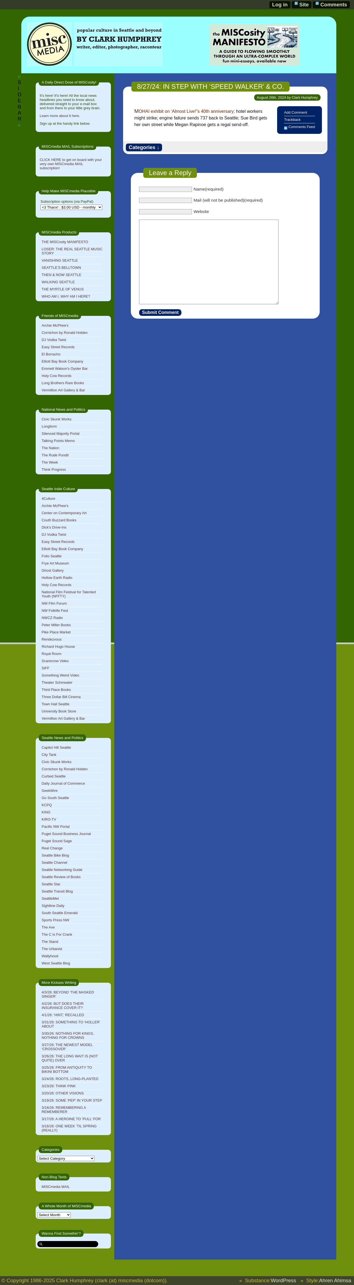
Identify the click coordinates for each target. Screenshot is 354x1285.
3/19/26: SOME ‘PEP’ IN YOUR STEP (71, 1100)
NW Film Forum (54, 603)
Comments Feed (301, 127)
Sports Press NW (55, 920)
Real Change (52, 848)
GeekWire (49, 791)
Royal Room (51, 654)
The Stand (49, 942)
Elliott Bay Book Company (62, 361)
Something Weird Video (60, 675)
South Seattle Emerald (59, 913)
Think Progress (53, 469)
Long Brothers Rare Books (62, 383)
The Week (49, 462)
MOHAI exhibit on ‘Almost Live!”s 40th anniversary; (184, 111)
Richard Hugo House (58, 646)
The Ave (47, 927)
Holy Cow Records (56, 376)
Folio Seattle (51, 556)
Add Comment (295, 112)
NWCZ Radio (52, 618)
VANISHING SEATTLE (59, 260)
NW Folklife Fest (54, 610)
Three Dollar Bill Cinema (60, 697)
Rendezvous (51, 639)
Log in (280, 4)
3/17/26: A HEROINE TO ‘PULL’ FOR (71, 1119)
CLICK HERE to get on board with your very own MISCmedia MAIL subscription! (71, 164)
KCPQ (46, 805)
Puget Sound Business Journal (66, 834)
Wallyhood (49, 956)
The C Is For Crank (56, 934)
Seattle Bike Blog (55, 855)
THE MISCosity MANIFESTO (64, 242)
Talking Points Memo (58, 441)
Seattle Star (50, 884)
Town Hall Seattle (55, 704)
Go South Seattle (55, 798)
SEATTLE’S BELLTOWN (61, 268)
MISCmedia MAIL (55, 1187)
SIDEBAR (19, 100)
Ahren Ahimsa (335, 1280)
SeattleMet (50, 898)
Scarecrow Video (55, 661)
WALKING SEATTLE (58, 282)
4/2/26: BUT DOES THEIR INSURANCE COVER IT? (62, 1006)
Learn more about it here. (60, 116)
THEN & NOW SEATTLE (61, 275)
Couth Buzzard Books (58, 520)
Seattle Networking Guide (61, 870)
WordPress (283, 1280)
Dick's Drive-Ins (53, 527)
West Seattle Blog (55, 963)
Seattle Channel (54, 862)
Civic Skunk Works (56, 419)
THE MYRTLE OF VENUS (62, 289)
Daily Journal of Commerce (63, 783)
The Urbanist (51, 949)
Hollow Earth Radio (56, 578)
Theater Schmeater (56, 682)
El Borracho (50, 354)
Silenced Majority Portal (60, 433)
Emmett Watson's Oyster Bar (64, 368)
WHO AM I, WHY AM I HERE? (65, 296)
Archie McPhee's (54, 325)
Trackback (292, 120)
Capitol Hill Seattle (56, 747)
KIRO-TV (48, 819)
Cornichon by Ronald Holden (64, 333)
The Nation (50, 448)
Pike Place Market (56, 632)
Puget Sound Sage (56, 841)
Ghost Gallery (52, 570)
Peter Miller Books (56, 625)
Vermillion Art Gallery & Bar (63, 390)
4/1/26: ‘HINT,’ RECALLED (62, 1015)
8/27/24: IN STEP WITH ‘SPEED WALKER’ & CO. (210, 86)
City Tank (48, 755)
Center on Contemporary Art (64, 513)
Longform (49, 426)
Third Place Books (56, 690)
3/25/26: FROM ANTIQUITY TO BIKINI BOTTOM (66, 1069)
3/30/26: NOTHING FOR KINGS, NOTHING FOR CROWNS (67, 1035)
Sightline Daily (52, 906)
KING (45, 812)
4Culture (48, 498)
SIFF (45, 668)
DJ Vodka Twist (53, 340)
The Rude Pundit (55, 455)
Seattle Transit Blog (57, 891)
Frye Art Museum (55, 563)
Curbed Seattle (53, 776)
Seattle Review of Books (60, 877)
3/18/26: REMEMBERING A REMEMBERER (63, 1109)
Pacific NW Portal (55, 826)
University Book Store (58, 711)
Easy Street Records (57, 347)
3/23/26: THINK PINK (58, 1086)
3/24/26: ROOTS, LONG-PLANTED (69, 1079)
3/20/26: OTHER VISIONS (62, 1093)
